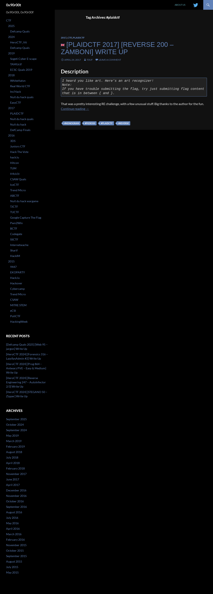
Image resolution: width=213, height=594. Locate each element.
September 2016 (16, 506)
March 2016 (14, 534)
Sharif (14, 250)
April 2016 (13, 528)
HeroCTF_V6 (18, 42)
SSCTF (14, 239)
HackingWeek (19, 321)
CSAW (14, 299)
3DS (12, 141)
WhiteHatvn (18, 80)
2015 (11, 261)
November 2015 (16, 545)
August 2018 (14, 452)
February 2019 (15, 446)
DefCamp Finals (20, 130)
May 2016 (12, 523)
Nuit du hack (18, 124)
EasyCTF (15, 102)
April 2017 (13, 485)
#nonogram (71, 123)
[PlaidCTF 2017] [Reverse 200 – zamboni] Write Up (117, 48)
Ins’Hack (15, 91)
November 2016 (16, 495)
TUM (13, 168)
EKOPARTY (17, 272)
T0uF (90, 59)
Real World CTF (20, 86)
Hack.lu (15, 277)
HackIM (15, 256)
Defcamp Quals (20, 31)
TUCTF (14, 212)
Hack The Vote (19, 152)
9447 (13, 267)
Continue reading (75, 109)
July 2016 (12, 517)
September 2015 (16, 556)
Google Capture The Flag (25, 217)
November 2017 (16, 474)
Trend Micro (18, 190)
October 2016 (15, 501)
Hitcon (14, 162)
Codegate (16, 234)
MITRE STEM (18, 305)
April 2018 (13, 463)
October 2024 (15, 424)
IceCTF (14, 184)
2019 (11, 53)
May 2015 (12, 572)
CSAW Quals (18, 179)
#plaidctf (107, 123)
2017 (64, 37)
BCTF (13, 228)
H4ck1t (14, 173)
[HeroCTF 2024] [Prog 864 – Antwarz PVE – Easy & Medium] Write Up (26, 368)
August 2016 (14, 512)
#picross (90, 123)
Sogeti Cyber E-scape (23, 58)
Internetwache (19, 245)
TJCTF (14, 206)
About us (180, 4)
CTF (70, 37)
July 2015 (12, 567)
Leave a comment (110, 59)
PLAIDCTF (79, 37)
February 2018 (15, 468)
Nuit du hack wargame (24, 201)
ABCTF (14, 195)
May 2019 (12, 435)
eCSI (13, 310)
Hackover (16, 283)
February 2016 (15, 539)
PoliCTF (15, 316)
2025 (11, 26)
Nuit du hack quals (21, 97)
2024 (11, 37)
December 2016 (16, 490)
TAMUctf (16, 64)
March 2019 (14, 441)
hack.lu (14, 157)
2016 (11, 135)
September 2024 (16, 430)
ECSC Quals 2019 (21, 69)
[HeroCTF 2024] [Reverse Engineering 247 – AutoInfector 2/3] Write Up (26, 382)
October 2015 (15, 550)
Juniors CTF (17, 146)
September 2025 (16, 419)
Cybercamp (17, 288)
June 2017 (12, 479)
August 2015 (14, 561)
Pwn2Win (16, 223)
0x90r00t (13, 5)
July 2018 (12, 457)
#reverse (123, 123)
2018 (11, 75)
